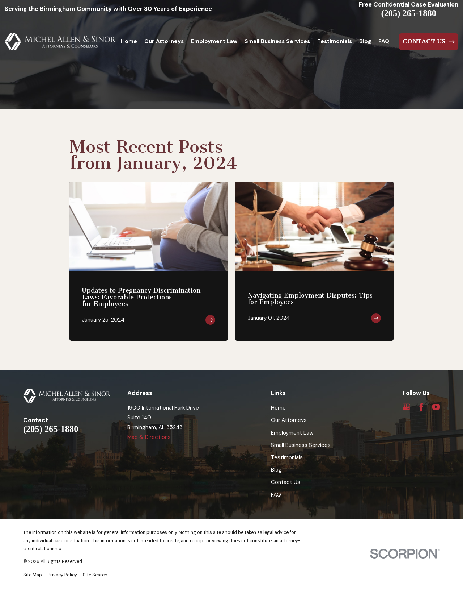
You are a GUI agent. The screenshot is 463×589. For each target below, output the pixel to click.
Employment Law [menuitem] (214, 41)
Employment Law (292, 432)
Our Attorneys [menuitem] (164, 41)
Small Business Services (301, 445)
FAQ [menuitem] (383, 41)
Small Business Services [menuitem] (277, 41)
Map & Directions (149, 437)
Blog (276, 469)
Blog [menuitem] (365, 41)
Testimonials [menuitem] (334, 41)
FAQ (276, 494)
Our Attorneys (289, 420)
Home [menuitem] (129, 41)
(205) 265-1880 (408, 13)
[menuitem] (32, 575)
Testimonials (287, 457)
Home (278, 407)
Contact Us (285, 482)
